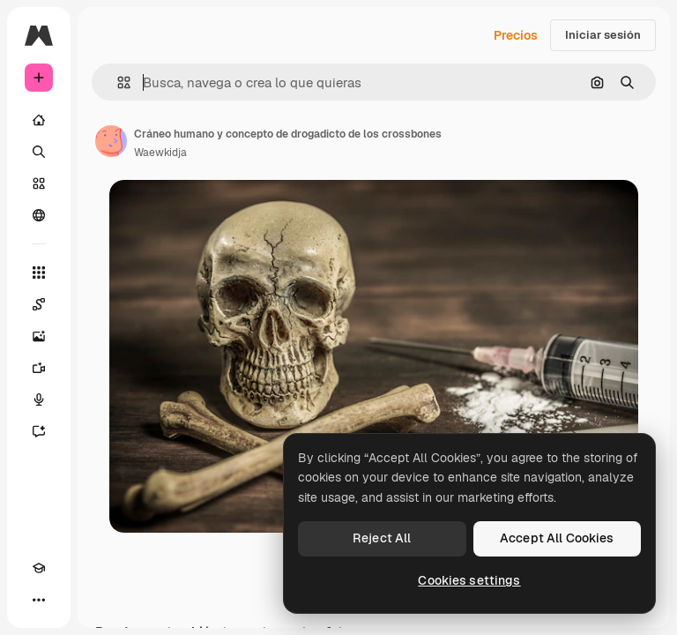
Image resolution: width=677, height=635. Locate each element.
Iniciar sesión (603, 34)
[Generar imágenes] (39, 336)
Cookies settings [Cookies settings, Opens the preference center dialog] (469, 580)
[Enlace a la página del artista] (111, 141)
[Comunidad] (39, 215)
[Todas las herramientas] (39, 272)
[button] (117, 82)
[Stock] (39, 183)
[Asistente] (39, 431)
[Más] (39, 600)
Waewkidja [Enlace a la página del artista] (160, 153)
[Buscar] (39, 152)
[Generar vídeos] (39, 368)
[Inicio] (39, 120)
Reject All (382, 538)
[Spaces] (39, 304)
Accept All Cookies (557, 538)
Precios (516, 35)
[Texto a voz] (39, 399)
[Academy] (39, 568)
